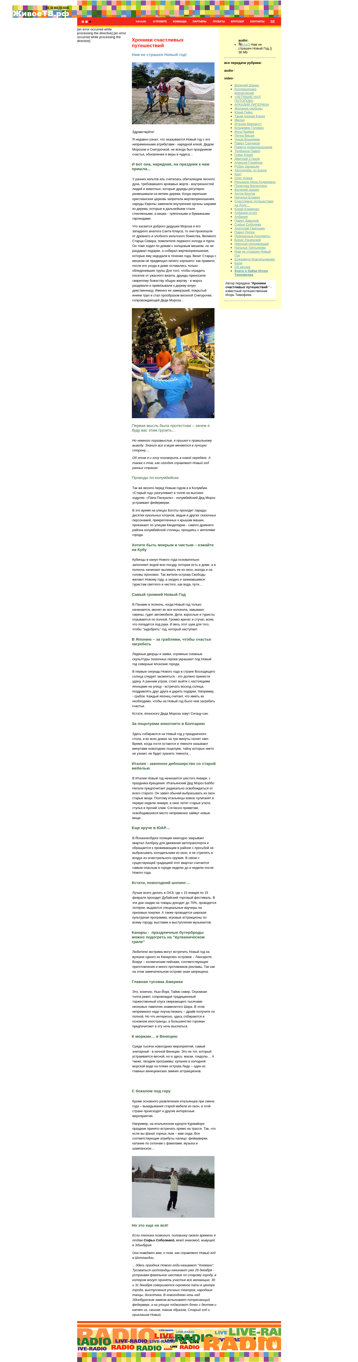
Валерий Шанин (247, 85)
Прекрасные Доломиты (252, 236)
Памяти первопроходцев (253, 147)
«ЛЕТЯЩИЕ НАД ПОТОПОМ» (248, 99)
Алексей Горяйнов (248, 162)
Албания (241, 217)
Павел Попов (245, 232)
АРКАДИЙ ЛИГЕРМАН (252, 104)
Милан (240, 120)
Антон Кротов (245, 193)
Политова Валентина (251, 186)
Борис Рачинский (248, 240)
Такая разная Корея (250, 116)
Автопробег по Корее (251, 170)
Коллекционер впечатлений (246, 91)
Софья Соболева (248, 224)
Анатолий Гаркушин (250, 228)
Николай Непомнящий (252, 244)
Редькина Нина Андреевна (255, 182)
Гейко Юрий (244, 155)
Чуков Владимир (247, 139)
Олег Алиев (244, 178)
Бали (238, 263)
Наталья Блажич (247, 197)
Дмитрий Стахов (247, 159)
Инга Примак (244, 132)
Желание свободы (249, 108)
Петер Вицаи (244, 135)
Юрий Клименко (247, 209)
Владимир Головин (249, 128)
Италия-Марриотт (248, 124)
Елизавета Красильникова (255, 259)
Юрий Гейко (244, 112)
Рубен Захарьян (247, 166)
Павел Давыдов (247, 220)
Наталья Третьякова (250, 248)
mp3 (244, 44)
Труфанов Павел (247, 151)
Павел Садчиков (247, 143)
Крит (238, 174)
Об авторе (243, 267)
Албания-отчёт (246, 213)
